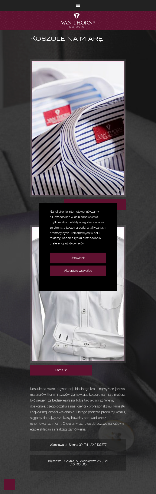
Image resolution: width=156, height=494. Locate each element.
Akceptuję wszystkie (78, 271)
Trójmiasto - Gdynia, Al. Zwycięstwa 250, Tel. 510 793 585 (78, 462)
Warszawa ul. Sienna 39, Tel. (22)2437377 (78, 445)
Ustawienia (78, 258)
